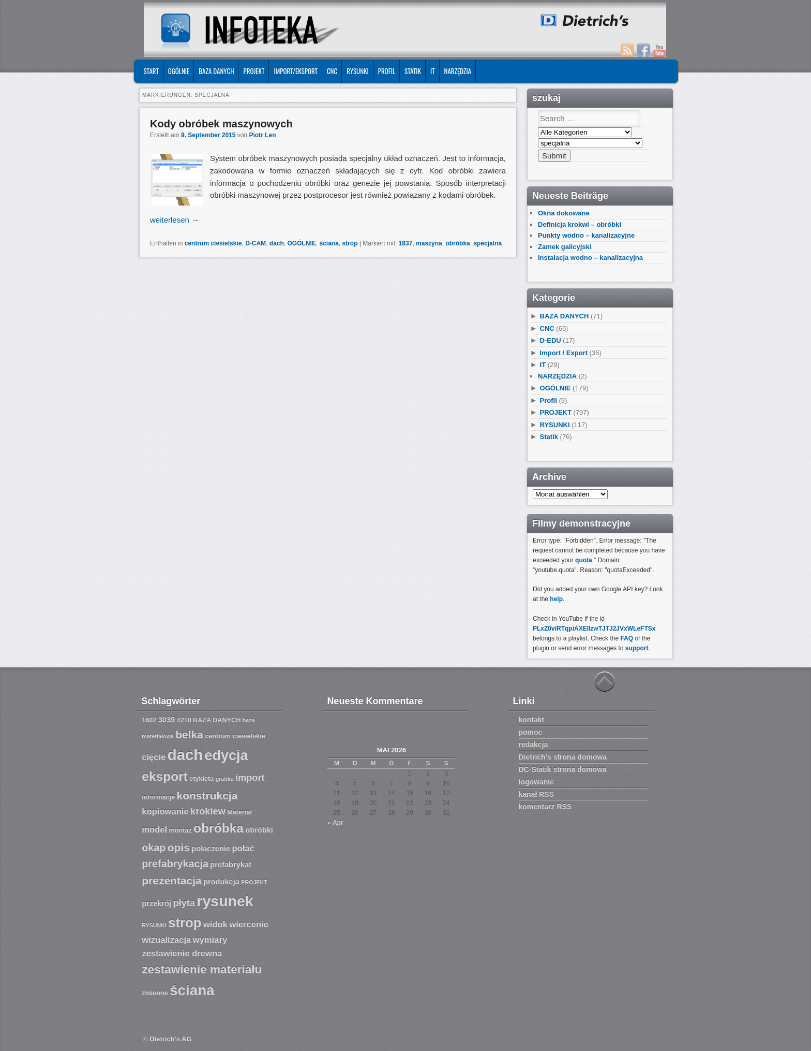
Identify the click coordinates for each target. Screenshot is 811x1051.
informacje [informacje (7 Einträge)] (158, 797)
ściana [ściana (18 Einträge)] (192, 990)
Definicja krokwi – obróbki (579, 224)
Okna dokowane (564, 213)
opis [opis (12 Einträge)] (179, 847)
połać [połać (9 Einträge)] (243, 848)
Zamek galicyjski (564, 247)
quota (583, 560)
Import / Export (564, 353)
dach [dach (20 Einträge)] (185, 754)
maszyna (429, 243)
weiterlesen (174, 219)
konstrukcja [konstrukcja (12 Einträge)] (207, 795)
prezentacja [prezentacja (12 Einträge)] (171, 880)
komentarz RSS (545, 806)
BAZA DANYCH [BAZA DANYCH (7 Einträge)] (217, 720)
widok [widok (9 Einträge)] (215, 924)
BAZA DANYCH (216, 71)
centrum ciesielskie (213, 243)
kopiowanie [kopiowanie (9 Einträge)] (165, 811)
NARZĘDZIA (458, 71)
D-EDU (550, 340)
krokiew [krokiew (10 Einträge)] (208, 811)
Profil (386, 71)
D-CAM (255, 243)
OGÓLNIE (179, 71)
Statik (412, 71)
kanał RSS (536, 794)
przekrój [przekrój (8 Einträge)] (156, 903)
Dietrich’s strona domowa (563, 757)
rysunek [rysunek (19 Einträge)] (225, 901)
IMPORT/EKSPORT (296, 71)
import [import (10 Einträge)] (250, 777)
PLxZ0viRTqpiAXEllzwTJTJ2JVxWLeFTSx (594, 628)
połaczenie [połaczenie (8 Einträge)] (210, 848)
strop (350, 243)
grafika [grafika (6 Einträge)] (225, 779)
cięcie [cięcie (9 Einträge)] (154, 757)
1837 (406, 243)
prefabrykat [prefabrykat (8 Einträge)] (230, 864)
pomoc (531, 732)
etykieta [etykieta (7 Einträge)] (201, 778)
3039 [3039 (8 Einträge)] (166, 720)
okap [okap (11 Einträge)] (154, 847)
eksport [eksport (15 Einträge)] (165, 776)
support (637, 648)
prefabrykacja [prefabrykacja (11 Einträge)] (175, 863)
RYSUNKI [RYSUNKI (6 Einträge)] (154, 925)
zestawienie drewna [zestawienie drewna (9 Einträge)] (182, 953)
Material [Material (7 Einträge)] (239, 812)
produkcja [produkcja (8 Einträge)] (221, 882)
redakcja (533, 744)
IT (432, 71)
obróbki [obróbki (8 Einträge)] (259, 830)
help (556, 599)
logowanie (536, 782)
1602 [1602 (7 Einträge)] (149, 720)
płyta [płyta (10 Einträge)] (184, 903)
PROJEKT (253, 71)
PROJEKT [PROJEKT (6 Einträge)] (254, 882)
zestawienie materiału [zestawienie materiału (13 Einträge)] (202, 969)
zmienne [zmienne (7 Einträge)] (155, 993)
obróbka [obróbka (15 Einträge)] (218, 828)
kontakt (532, 720)
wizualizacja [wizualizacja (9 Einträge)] (166, 940)
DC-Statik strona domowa (563, 769)
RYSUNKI (358, 71)
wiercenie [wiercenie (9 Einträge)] (248, 924)
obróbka (457, 243)
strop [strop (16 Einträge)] (184, 922)
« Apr (335, 822)
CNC (332, 71)
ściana (329, 243)
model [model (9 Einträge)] (154, 830)
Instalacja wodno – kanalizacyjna (590, 257)
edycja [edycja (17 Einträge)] (226, 755)
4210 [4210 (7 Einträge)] (184, 720)
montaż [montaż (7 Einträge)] (180, 830)
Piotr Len (262, 135)
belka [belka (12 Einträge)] (189, 734)
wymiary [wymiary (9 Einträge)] (210, 940)
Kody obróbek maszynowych (221, 123)
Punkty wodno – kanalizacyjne (586, 235)
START (150, 71)
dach (276, 243)
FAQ (626, 638)
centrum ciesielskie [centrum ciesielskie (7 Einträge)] (235, 736)
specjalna (487, 243)
